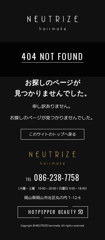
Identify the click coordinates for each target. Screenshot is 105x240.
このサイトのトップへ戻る (52, 134)
